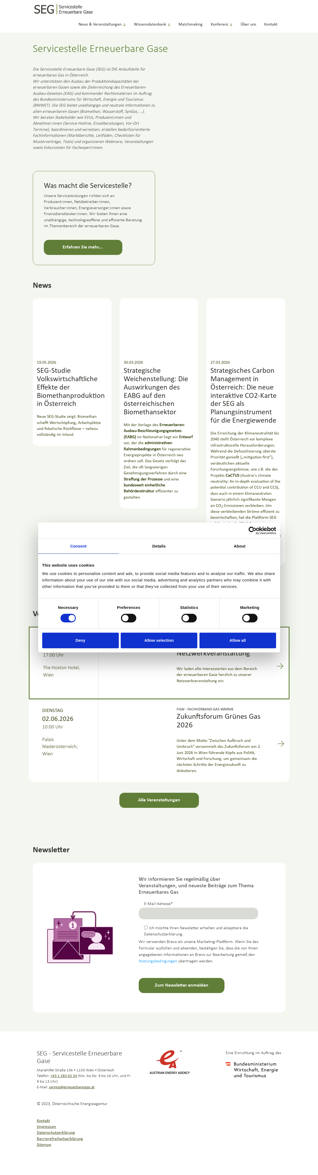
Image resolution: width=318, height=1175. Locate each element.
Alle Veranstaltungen (159, 800)
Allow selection (159, 640)
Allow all (238, 640)
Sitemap (44, 1145)
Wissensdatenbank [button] (152, 24)
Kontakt (270, 24)
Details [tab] (159, 546)
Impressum (46, 1127)
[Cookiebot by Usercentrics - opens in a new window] (252, 531)
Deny (80, 640)
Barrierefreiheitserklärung (60, 1139)
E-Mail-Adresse (157, 904)
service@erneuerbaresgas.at (72, 1087)
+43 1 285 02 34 (64, 1076)
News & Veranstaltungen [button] (102, 24)
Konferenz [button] (222, 24)
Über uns (248, 24)
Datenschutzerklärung (56, 1133)
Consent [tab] (78, 546)
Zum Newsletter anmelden (181, 985)
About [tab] (240, 546)
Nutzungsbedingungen (158, 961)
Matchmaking (190, 24)
